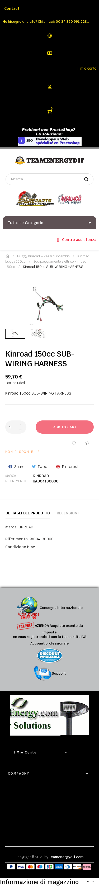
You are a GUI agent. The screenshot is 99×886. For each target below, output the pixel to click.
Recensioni (68, 513)
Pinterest (70, 466)
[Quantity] (15, 427)
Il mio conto (86, 68)
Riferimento (15, 481)
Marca (10, 476)
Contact (12, 8)
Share (19, 466)
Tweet (43, 466)
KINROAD (41, 475)
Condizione (15, 546)
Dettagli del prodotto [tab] (28, 513)
